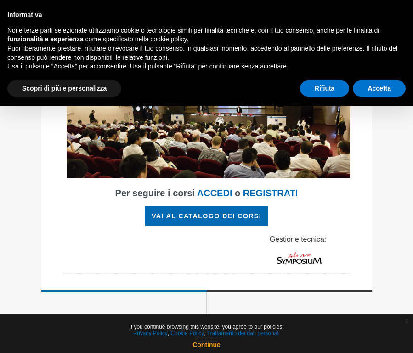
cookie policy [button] (168, 39)
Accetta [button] (379, 88)
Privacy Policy (150, 333)
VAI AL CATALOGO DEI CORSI (206, 216)
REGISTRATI (270, 193)
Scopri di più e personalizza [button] (64, 88)
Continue (206, 344)
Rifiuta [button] (325, 88)
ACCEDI (214, 193)
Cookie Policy (187, 333)
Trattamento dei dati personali (243, 333)
